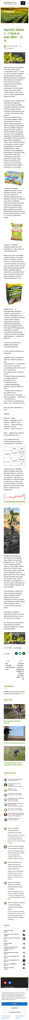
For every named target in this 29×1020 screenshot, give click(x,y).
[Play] (14, 638)
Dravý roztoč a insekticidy (15, 779)
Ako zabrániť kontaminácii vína (10, 665)
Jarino (11, 790)
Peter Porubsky (13, 786)
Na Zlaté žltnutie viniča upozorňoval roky (14, 743)
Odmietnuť (14, 1008)
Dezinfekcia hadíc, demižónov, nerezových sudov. (16, 798)
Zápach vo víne (12, 789)
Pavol (11, 801)
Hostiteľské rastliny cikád (14, 793)
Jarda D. (12, 816)
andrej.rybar (13, 795)
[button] (26, 990)
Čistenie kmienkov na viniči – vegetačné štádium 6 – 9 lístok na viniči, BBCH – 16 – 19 (20, 670)
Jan (11, 820)
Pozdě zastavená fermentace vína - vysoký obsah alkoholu (16, 814)
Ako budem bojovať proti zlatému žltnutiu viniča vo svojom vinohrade (13, 764)
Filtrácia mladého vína (14, 818)
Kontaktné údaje (9, 987)
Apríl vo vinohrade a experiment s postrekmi (12, 722)
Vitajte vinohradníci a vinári (10, 4)
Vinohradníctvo (17, 648)
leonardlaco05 (13, 806)
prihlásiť (21, 694)
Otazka (12, 780)
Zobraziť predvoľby (14, 1012)
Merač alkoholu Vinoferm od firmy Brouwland (15, 804)
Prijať (14, 1004)
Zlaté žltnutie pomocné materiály (14, 784)
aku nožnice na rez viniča (15, 809)
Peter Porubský (12, 828)
